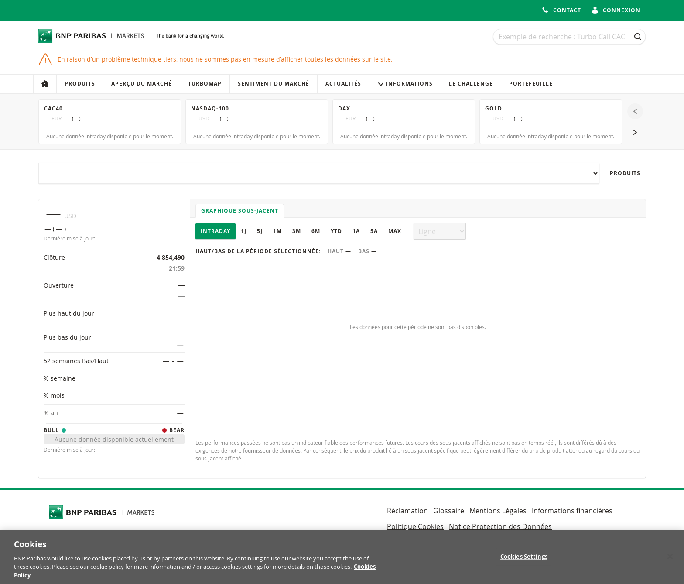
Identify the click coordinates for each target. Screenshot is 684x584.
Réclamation (407, 510)
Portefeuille (531, 83)
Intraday (215, 231)
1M (277, 231)
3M (296, 231)
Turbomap (205, 83)
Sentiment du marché (273, 83)
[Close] (670, 560)
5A (374, 231)
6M (315, 231)
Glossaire (448, 510)
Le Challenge (471, 83)
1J (243, 231)
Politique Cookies (415, 526)
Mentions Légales (498, 510)
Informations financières (572, 510)
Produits (80, 83)
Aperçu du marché (141, 83)
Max (394, 231)
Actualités (343, 83)
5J (260, 231)
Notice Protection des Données (500, 526)
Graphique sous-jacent (239, 210)
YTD (336, 231)
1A (356, 231)
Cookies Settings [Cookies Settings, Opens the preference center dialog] (523, 561)
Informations (405, 83)
